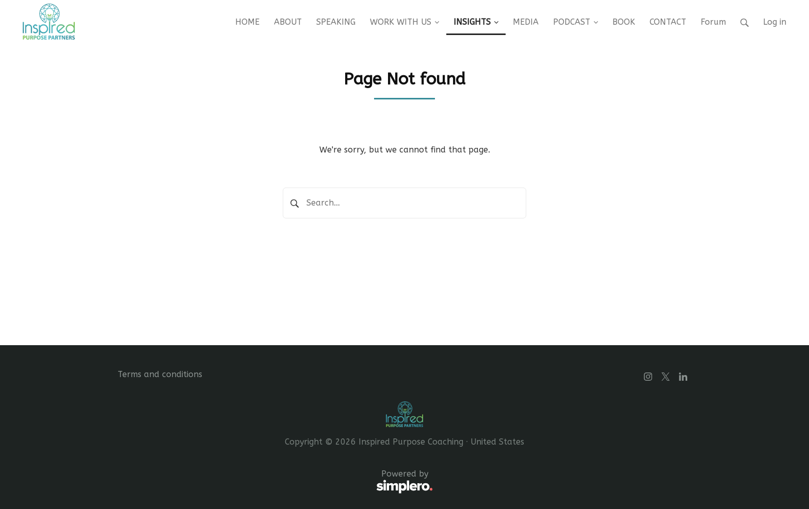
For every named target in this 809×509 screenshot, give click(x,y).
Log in (774, 22)
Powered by (275, 482)
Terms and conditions (160, 374)
